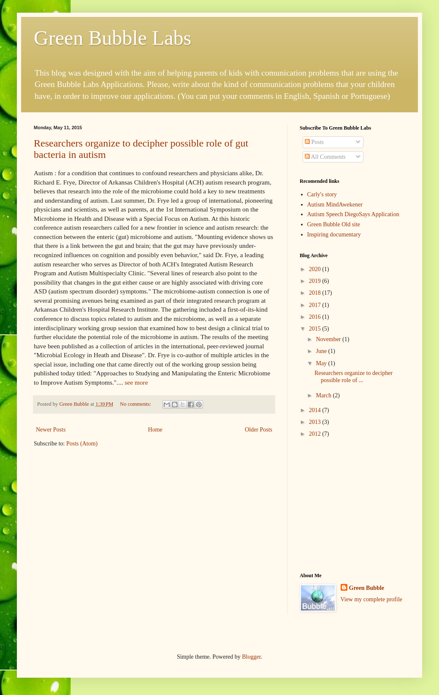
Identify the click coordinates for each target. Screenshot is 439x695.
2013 (315, 422)
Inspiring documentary (334, 234)
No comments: (136, 404)
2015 (315, 329)
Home (155, 429)
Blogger (251, 657)
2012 (315, 434)
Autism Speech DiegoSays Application (353, 214)
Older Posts (258, 429)
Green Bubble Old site (333, 224)
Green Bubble (366, 588)
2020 (315, 269)
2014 (315, 410)
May (322, 363)
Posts (314, 142)
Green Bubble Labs (112, 38)
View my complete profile (372, 599)
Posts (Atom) (82, 443)
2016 (315, 317)
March (324, 395)
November (329, 339)
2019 (315, 281)
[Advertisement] (352, 505)
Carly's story (322, 194)
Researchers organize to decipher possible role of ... (353, 376)
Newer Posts (50, 429)
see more (136, 382)
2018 (315, 293)
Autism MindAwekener (335, 204)
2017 (315, 305)
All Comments (325, 157)
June (322, 351)
